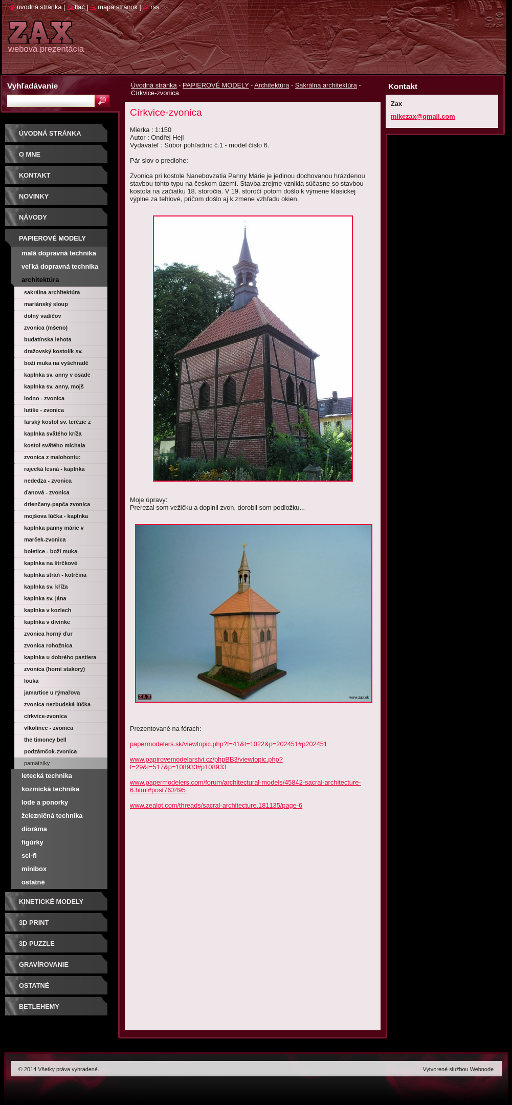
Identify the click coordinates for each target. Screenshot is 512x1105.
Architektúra (271, 85)
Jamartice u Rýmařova (52, 692)
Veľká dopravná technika (59, 266)
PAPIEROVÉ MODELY (216, 85)
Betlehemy (39, 1006)
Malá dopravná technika (58, 253)
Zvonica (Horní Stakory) (54, 669)
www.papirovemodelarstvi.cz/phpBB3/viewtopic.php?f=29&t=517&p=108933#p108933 (206, 763)
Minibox (34, 869)
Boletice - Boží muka (50, 551)
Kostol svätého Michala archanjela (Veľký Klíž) (54, 446)
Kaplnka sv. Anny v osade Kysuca (57, 376)
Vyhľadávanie (32, 85)
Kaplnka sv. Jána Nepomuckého (45, 599)
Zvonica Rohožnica (48, 645)
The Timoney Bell (45, 739)
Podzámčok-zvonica (50, 751)
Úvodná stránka (154, 85)
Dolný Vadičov (42, 316)
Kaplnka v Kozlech (47, 610)
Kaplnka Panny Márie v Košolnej (54, 529)
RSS (154, 7)
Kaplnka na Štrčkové (50, 563)
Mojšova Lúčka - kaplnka (56, 516)
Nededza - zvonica (48, 481)
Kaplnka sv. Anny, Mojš (54, 386)
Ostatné (33, 882)
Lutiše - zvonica (44, 410)
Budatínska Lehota (47, 339)
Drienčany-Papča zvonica (57, 504)
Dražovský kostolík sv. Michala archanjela (53, 352)
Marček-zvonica (45, 539)
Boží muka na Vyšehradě (56, 363)
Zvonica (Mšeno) (46, 327)
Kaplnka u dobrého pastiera (60, 657)
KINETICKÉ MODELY (51, 901)
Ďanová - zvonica (47, 492)
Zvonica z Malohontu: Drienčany (52, 458)
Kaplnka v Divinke (47, 622)
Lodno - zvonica (44, 398)
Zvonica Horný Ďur (48, 634)
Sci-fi (29, 855)
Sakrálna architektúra (326, 85)
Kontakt (35, 175)
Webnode (482, 1069)
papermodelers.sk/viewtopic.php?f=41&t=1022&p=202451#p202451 (228, 744)
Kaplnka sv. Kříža (46, 586)
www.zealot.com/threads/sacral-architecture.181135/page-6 (216, 805)
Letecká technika (46, 775)
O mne (29, 154)
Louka (31, 681)
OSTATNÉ (34, 985)
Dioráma (34, 829)
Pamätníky (37, 763)
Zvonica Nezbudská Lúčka (57, 704)
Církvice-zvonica (45, 716)
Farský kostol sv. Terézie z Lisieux (57, 423)
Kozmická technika (50, 789)
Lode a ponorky (44, 802)
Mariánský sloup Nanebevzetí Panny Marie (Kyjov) (57, 305)
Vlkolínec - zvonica (48, 728)
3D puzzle (37, 943)
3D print (34, 922)
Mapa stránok (118, 7)
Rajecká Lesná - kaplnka (54, 469)
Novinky (34, 196)
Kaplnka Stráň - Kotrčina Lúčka (55, 576)
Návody (33, 217)
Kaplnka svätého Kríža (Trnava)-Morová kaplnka (56, 435)
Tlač (80, 7)
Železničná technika (51, 815)
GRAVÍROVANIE (44, 964)
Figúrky (32, 842)
